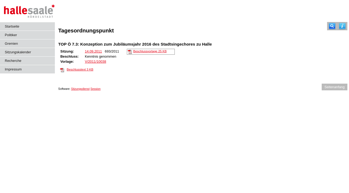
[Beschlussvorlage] (130, 51)
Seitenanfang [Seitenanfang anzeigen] (334, 87)
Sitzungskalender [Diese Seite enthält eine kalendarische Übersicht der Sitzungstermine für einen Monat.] (18, 52)
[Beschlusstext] (62, 69)
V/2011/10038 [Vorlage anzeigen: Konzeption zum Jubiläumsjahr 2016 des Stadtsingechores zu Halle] (95, 62)
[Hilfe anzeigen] (342, 26)
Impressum (13, 69)
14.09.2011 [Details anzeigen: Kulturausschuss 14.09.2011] (93, 51)
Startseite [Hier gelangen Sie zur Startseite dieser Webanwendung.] (12, 26)
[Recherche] (332, 26)
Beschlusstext (80, 69)
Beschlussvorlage (150, 51)
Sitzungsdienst (80, 88)
